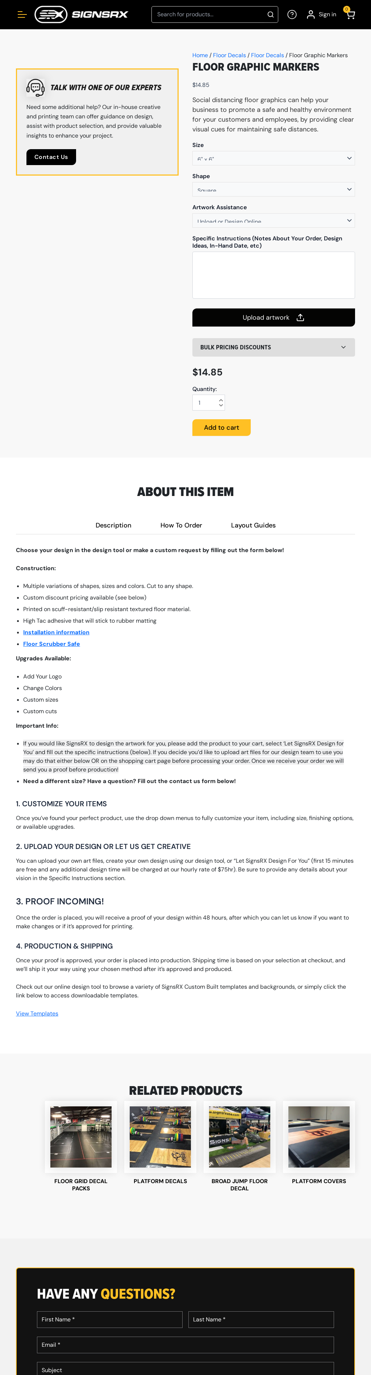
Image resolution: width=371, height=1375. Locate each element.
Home (200, 55)
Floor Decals (229, 55)
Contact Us (51, 157)
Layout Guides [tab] (253, 525)
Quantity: (204, 389)
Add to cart (221, 427)
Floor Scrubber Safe (51, 644)
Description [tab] (114, 525)
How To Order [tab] (181, 525)
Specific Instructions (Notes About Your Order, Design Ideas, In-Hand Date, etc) (267, 242)
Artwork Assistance (219, 207)
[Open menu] (22, 14)
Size (198, 145)
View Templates (37, 1013)
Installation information (56, 632)
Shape (201, 176)
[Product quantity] (208, 403)
